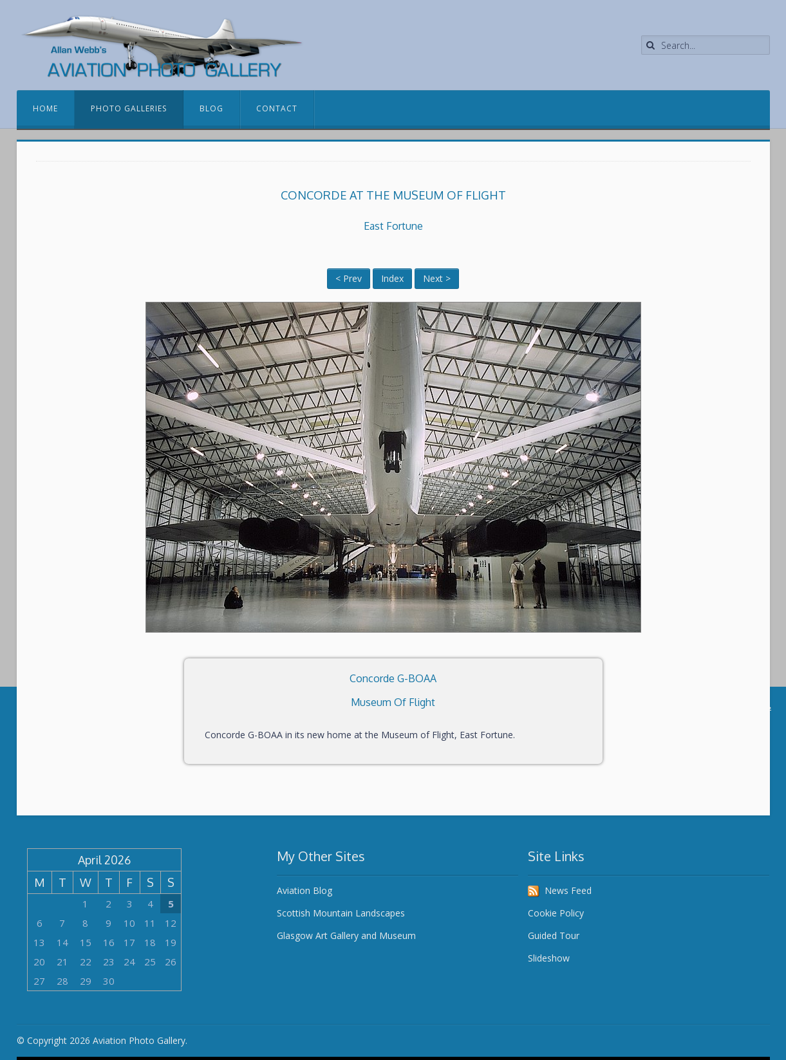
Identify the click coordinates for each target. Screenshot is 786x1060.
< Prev (348, 278)
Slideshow (549, 958)
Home (45, 108)
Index (392, 278)
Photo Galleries (129, 108)
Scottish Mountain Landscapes (341, 913)
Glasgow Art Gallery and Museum (346, 935)
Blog (211, 108)
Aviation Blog (304, 890)
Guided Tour (553, 935)
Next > (437, 278)
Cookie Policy (556, 913)
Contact (276, 108)
